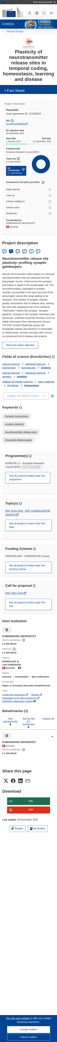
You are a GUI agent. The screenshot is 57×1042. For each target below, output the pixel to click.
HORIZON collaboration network (19, 701)
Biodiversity (28, 213)
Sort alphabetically (10, 720)
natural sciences (11, 364)
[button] (37, 13)
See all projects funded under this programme (27, 477)
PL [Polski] (38, 251)
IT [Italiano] (31, 251)
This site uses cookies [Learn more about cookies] (18, 1018)
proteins (46, 367)
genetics (6, 376)
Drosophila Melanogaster (18, 440)
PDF (31, 809)
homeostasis (31, 385)
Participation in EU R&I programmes (21, 698)
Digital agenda (28, 189)
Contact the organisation (15, 694)
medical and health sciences (17, 381)
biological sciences (35, 364)
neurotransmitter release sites (21, 432)
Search (44, 13)
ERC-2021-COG (14, 593)
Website (36, 694)
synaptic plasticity (14, 424)
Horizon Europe (15, 31)
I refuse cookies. (28, 1037)
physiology (13, 385)
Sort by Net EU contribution (28, 721)
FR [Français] (24, 251)
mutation (22, 376)
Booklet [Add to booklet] (17, 828)
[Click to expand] (52, 737)
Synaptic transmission (17, 416)
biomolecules (29, 367)
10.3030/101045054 (15, 124)
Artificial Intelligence (28, 201)
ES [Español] (18, 251)
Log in (29, 13)
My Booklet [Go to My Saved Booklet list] (37, 828)
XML (31, 801)
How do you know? (44, 2)
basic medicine (46, 381)
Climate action (28, 207)
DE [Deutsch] (4, 251)
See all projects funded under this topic (27, 525)
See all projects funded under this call (27, 604)
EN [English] (11, 251)
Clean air (28, 195)
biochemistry (9, 367)
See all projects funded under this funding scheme (27, 567)
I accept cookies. (28, 1029)
